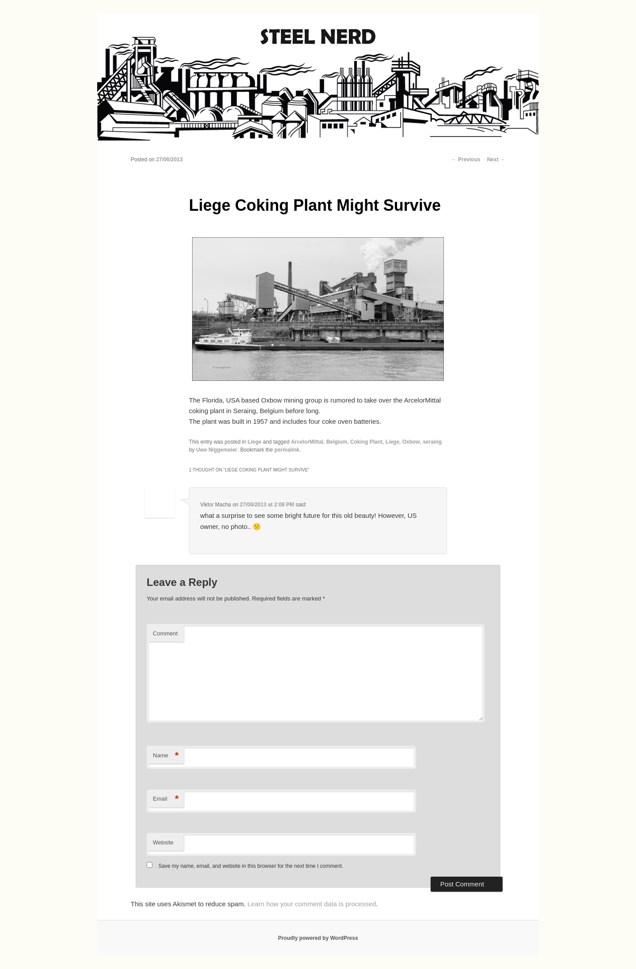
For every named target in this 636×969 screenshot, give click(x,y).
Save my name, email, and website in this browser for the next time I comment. (250, 866)
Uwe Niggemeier (216, 450)
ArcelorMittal (307, 442)
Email (166, 799)
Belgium (336, 442)
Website (163, 842)
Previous (466, 159)
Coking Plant (366, 442)
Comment (165, 633)
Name (166, 755)
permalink (286, 450)
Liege (254, 442)
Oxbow (411, 442)
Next (496, 159)
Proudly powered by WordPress (318, 938)
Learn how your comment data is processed (311, 904)
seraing (432, 442)
